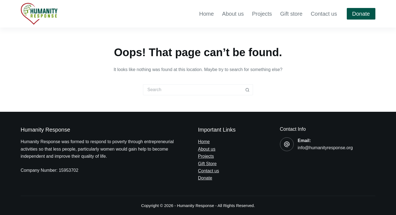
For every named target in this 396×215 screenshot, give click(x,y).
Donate (361, 14)
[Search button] (247, 89)
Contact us (324, 14)
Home (206, 14)
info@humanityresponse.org (325, 147)
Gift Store (207, 163)
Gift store (291, 14)
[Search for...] (192, 89)
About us (233, 14)
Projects (262, 14)
